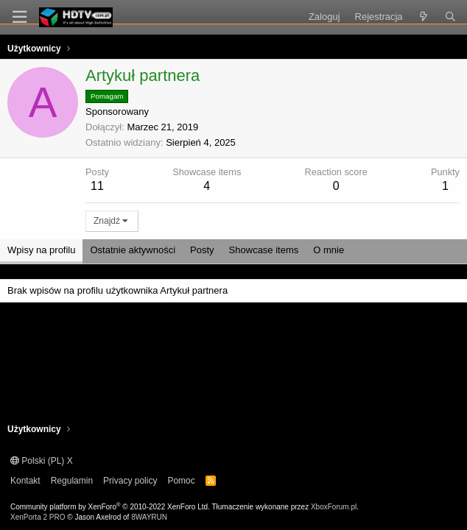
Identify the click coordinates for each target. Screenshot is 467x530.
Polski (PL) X (41, 461)
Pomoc (180, 481)
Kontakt (25, 481)
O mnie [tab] (328, 249)
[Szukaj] (450, 16)
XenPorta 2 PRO (37, 517)
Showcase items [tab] (264, 249)
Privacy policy (130, 481)
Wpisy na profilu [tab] (41, 249)
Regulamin (72, 481)
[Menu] (19, 17)
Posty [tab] (202, 249)
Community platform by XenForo (110, 507)
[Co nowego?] (424, 16)
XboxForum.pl (334, 507)
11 (97, 186)
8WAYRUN (149, 517)
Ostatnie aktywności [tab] (132, 249)
